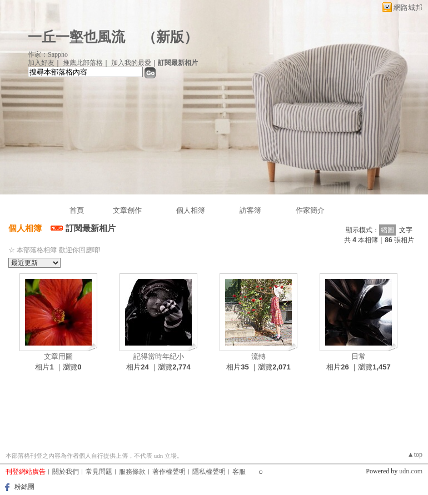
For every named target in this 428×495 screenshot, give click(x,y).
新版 (170, 36)
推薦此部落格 (83, 63)
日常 (358, 356)
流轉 (258, 356)
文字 (405, 230)
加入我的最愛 (131, 63)
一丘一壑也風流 (78, 36)
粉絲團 (24, 487)
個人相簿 (190, 210)
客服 (239, 472)
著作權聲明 (169, 472)
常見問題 (99, 472)
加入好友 (41, 63)
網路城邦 (408, 7)
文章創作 (127, 210)
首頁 (76, 210)
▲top (414, 454)
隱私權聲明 (209, 472)
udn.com (410, 471)
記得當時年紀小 (158, 356)
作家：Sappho (48, 54)
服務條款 (132, 472)
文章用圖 (58, 356)
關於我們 (65, 472)
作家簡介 (310, 210)
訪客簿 (250, 210)
